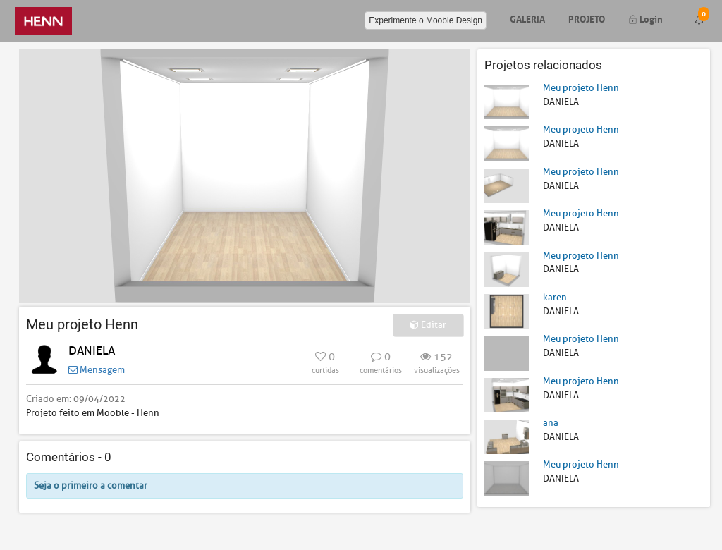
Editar (428, 325)
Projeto (586, 18)
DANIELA (91, 350)
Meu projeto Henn (581, 88)
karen (555, 297)
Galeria (527, 18)
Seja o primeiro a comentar (90, 485)
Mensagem (96, 370)
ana (550, 423)
